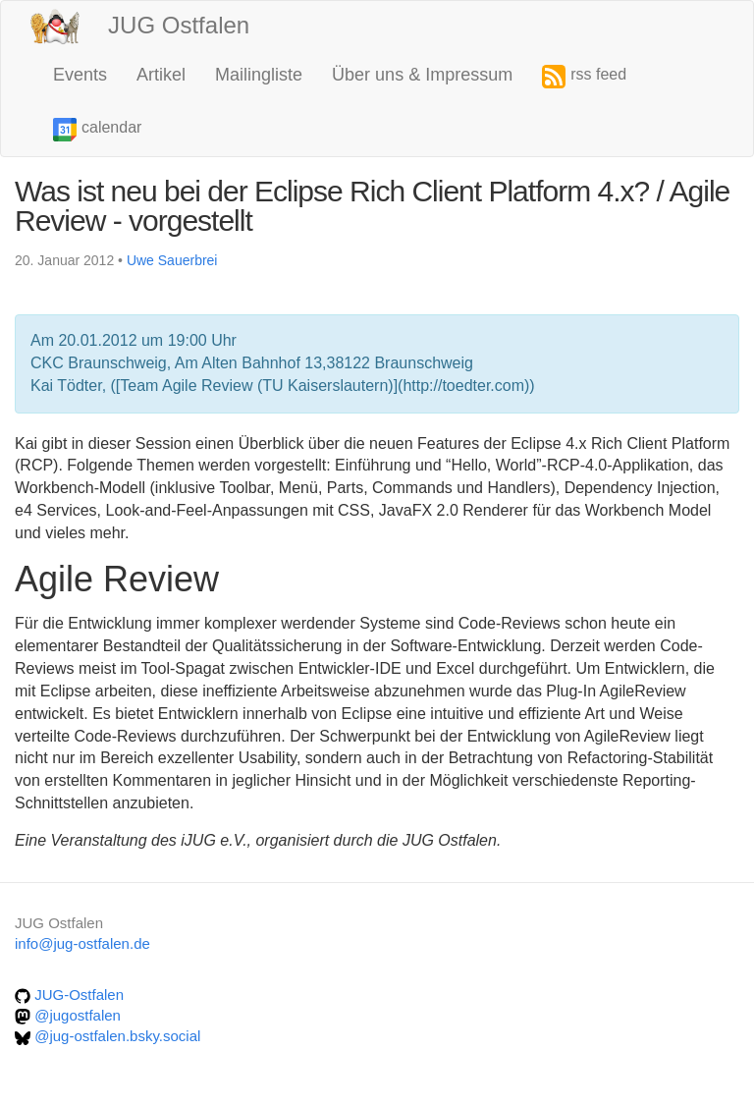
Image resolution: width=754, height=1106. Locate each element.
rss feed (584, 76)
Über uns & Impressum (422, 74)
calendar (97, 129)
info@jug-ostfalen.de (82, 943)
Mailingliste (258, 74)
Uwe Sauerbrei (172, 260)
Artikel (161, 74)
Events (80, 74)
